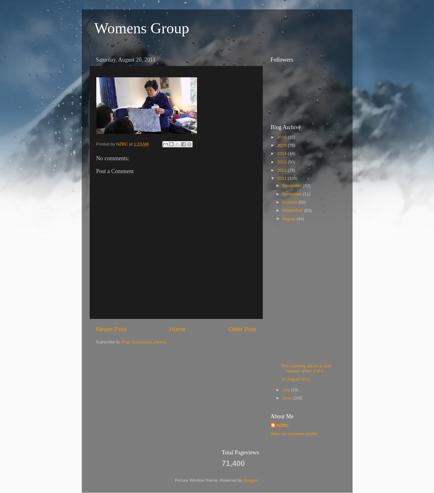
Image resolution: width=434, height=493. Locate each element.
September (293, 210)
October (290, 202)
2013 (282, 162)
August (289, 218)
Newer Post (111, 329)
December (292, 185)
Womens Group (141, 28)
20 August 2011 (296, 379)
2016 (282, 137)
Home (177, 329)
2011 (282, 178)
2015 (282, 145)
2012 (282, 170)
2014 (282, 153)
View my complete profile (294, 433)
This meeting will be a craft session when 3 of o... (306, 368)
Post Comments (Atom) (144, 342)
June (287, 398)
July (286, 389)
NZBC (283, 425)
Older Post (242, 329)
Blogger (251, 480)
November (292, 194)
